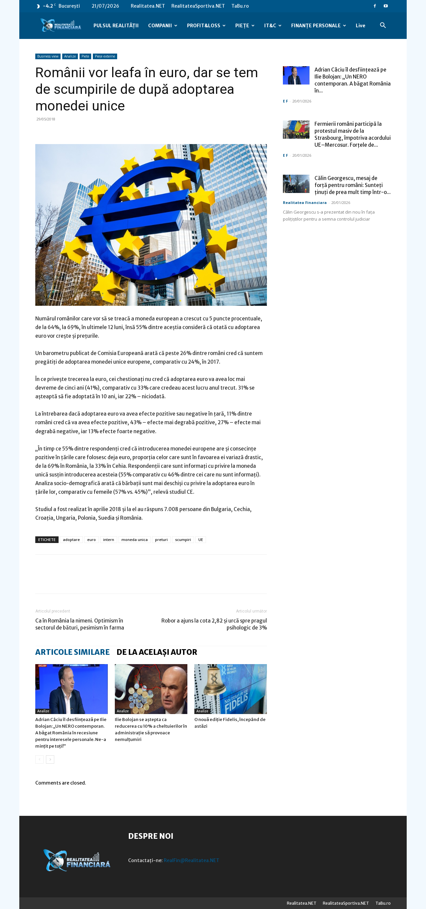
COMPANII (162, 26)
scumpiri (183, 539)
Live (360, 26)
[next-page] (50, 759)
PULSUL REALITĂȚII (116, 26)
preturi (161, 539)
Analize (70, 56)
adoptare (71, 539)
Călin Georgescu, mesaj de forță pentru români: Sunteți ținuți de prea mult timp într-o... (353, 185)
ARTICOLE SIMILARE (72, 652)
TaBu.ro (240, 6)
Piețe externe (105, 56)
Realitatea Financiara (305, 202)
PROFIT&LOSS (206, 26)
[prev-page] (39, 759)
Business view (48, 56)
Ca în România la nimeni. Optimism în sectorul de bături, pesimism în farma (79, 624)
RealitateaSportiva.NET (198, 6)
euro (91, 539)
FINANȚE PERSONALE (318, 26)
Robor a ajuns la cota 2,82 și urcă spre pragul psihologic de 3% (214, 624)
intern (108, 539)
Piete (85, 56)
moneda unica (134, 539)
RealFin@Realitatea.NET (191, 860)
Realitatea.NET (148, 6)
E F (285, 100)
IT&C (273, 26)
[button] (383, 26)
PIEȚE (245, 26)
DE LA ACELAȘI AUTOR (156, 652)
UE (200, 539)
